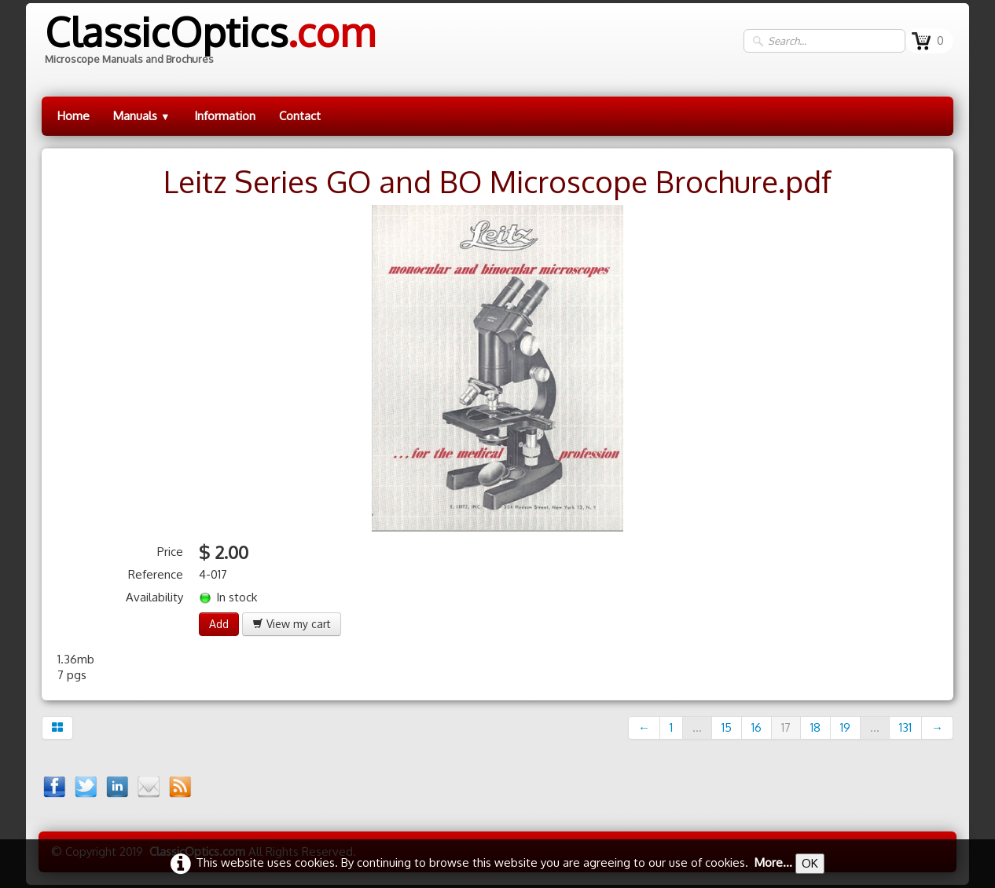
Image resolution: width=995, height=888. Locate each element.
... (697, 727)
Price (170, 551)
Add (219, 623)
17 (786, 727)
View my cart (291, 623)
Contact (300, 115)
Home (73, 115)
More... (773, 862)
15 (726, 727)
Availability (154, 597)
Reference (155, 574)
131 (905, 727)
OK (810, 863)
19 (845, 727)
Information (224, 115)
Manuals (142, 115)
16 (756, 727)
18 (815, 727)
